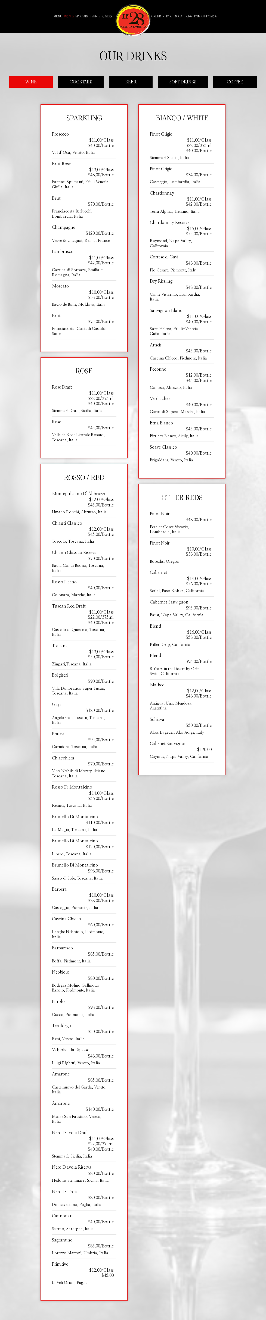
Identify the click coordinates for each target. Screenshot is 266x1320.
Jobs (197, 16)
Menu (58, 16)
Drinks (69, 16)
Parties (171, 16)
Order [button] (158, 16)
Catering (185, 16)
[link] (133, 20)
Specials (82, 16)
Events (94, 16)
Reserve (108, 16)
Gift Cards (209, 16)
